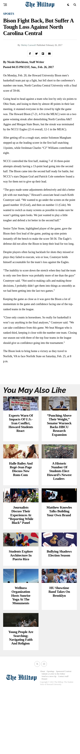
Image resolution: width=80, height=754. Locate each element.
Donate (44, 742)
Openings (50, 735)
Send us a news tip (49, 740)
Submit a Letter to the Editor (53, 737)
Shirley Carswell (28, 45)
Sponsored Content (63, 735)
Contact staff (63, 740)
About (42, 735)
